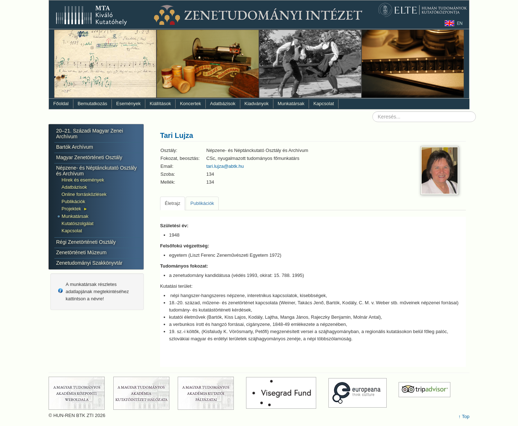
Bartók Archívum (74, 147)
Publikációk (73, 201)
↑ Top (463, 416)
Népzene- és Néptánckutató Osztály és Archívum (96, 170)
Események (128, 103)
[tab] (172, 203)
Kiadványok (257, 103)
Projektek (71, 208)
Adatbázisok (223, 103)
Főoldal (61, 103)
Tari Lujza (176, 135)
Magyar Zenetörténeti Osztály (89, 157)
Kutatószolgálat (78, 223)
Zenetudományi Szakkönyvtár (89, 263)
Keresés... (372, 111)
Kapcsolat (323, 103)
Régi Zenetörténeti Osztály (86, 242)
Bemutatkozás (92, 103)
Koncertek (190, 103)
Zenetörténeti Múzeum (81, 252)
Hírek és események (83, 180)
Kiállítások (160, 103)
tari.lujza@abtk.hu (225, 166)
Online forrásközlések (84, 194)
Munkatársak (291, 103)
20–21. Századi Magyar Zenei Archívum (89, 133)
